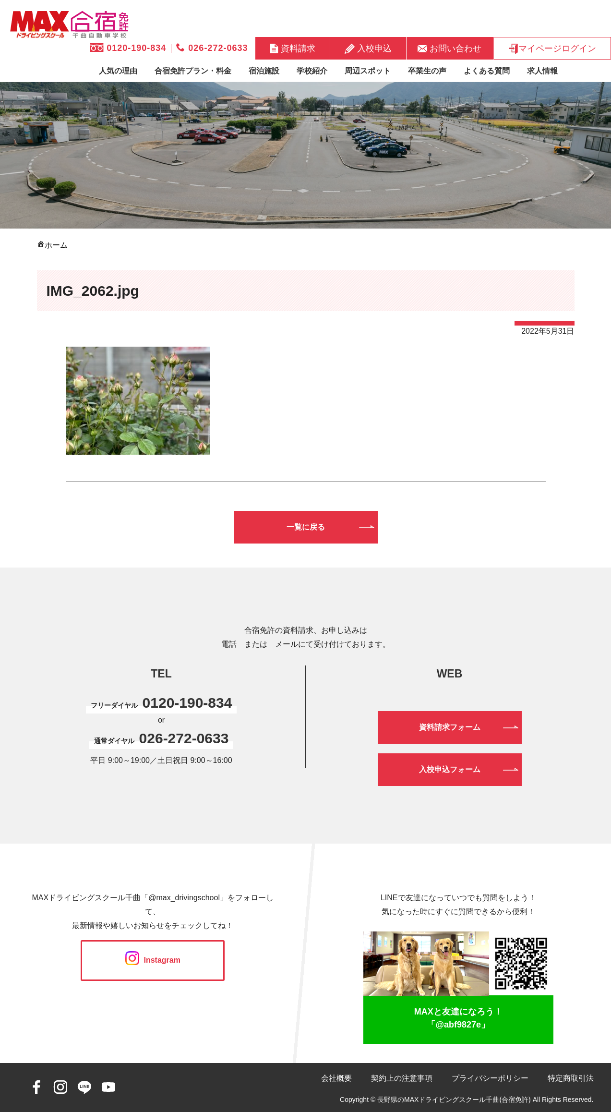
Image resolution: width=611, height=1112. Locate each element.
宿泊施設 (264, 71)
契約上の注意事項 (401, 1078)
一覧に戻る (306, 527)
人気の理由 (118, 71)
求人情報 (542, 71)
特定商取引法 (571, 1078)
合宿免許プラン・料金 (193, 71)
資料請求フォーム (449, 727)
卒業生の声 (427, 71)
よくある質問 (487, 71)
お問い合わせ (449, 48)
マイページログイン (552, 48)
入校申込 (368, 48)
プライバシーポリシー (490, 1078)
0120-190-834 (128, 48)
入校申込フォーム (449, 769)
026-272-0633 (212, 48)
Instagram (152, 960)
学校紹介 (312, 71)
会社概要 (336, 1078)
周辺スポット (368, 71)
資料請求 (292, 48)
